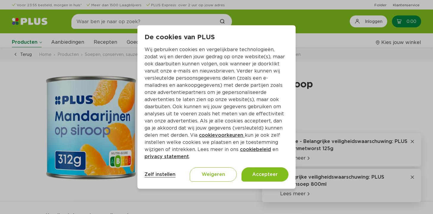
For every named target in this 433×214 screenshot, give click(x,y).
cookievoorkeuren (222, 135)
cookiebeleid (255, 149)
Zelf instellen (160, 174)
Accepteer (265, 174)
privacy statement (167, 156)
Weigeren (213, 174)
